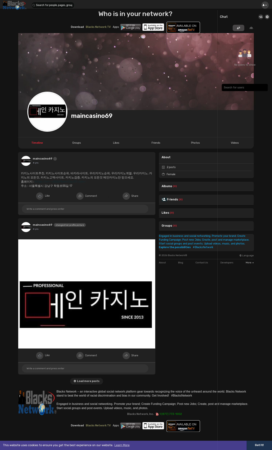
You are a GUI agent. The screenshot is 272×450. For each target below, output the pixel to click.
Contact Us (201, 262)
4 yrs (35, 163)
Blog (180, 262)
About (162, 262)
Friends (172, 199)
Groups (167, 225)
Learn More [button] (122, 445)
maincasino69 (91, 115)
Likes (165, 212)
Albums (167, 186)
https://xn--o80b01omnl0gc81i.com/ (60, 181)
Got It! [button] (259, 445)
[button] (53, 5)
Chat (224, 17)
